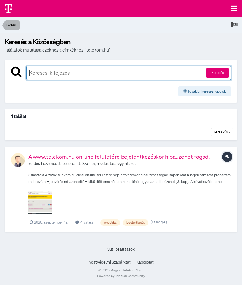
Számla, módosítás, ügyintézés (109, 163)
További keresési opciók (204, 91)
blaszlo (68, 163)
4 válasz (84, 222)
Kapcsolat (145, 262)
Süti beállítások (121, 249)
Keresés (217, 72)
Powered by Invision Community (121, 276)
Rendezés (222, 132)
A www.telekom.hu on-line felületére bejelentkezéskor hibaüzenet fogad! (119, 156)
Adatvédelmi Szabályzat (110, 262)
